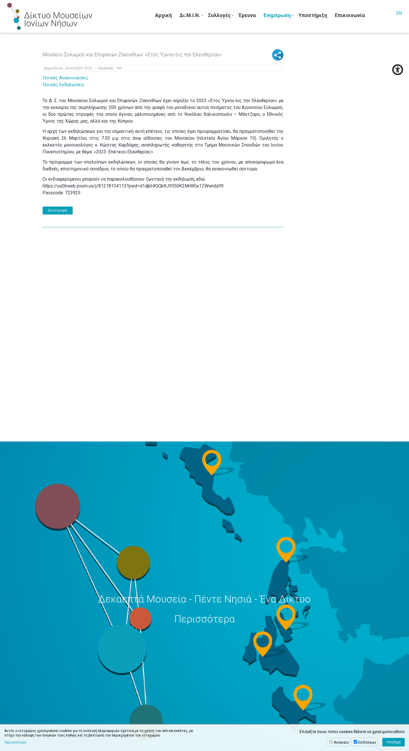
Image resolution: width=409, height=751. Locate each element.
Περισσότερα (15, 742)
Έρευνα (247, 15)
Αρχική (163, 15)
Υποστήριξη (313, 15)
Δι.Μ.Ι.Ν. (190, 15)
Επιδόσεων (367, 742)
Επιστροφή (57, 210)
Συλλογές (219, 15)
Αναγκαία (341, 742)
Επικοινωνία (350, 15)
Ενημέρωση (277, 15)
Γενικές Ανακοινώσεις (65, 78)
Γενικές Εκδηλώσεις (63, 84)
